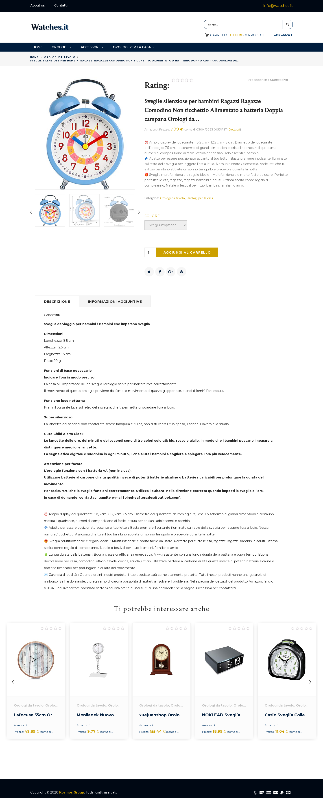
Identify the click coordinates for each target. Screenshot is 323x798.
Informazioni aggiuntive (115, 301)
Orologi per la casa (134, 47)
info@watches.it (278, 6)
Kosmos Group (71, 792)
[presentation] (31, 212)
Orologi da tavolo (59, 57)
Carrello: (226, 35)
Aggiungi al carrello (187, 252)
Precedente (257, 80)
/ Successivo (278, 80)
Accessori (92, 47)
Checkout (283, 35)
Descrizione (57, 301)
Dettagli (234, 129)
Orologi (62, 47)
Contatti (61, 5)
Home (38, 47)
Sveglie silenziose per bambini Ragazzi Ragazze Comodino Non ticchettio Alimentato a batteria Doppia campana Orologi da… (134, 60)
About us (37, 5)
